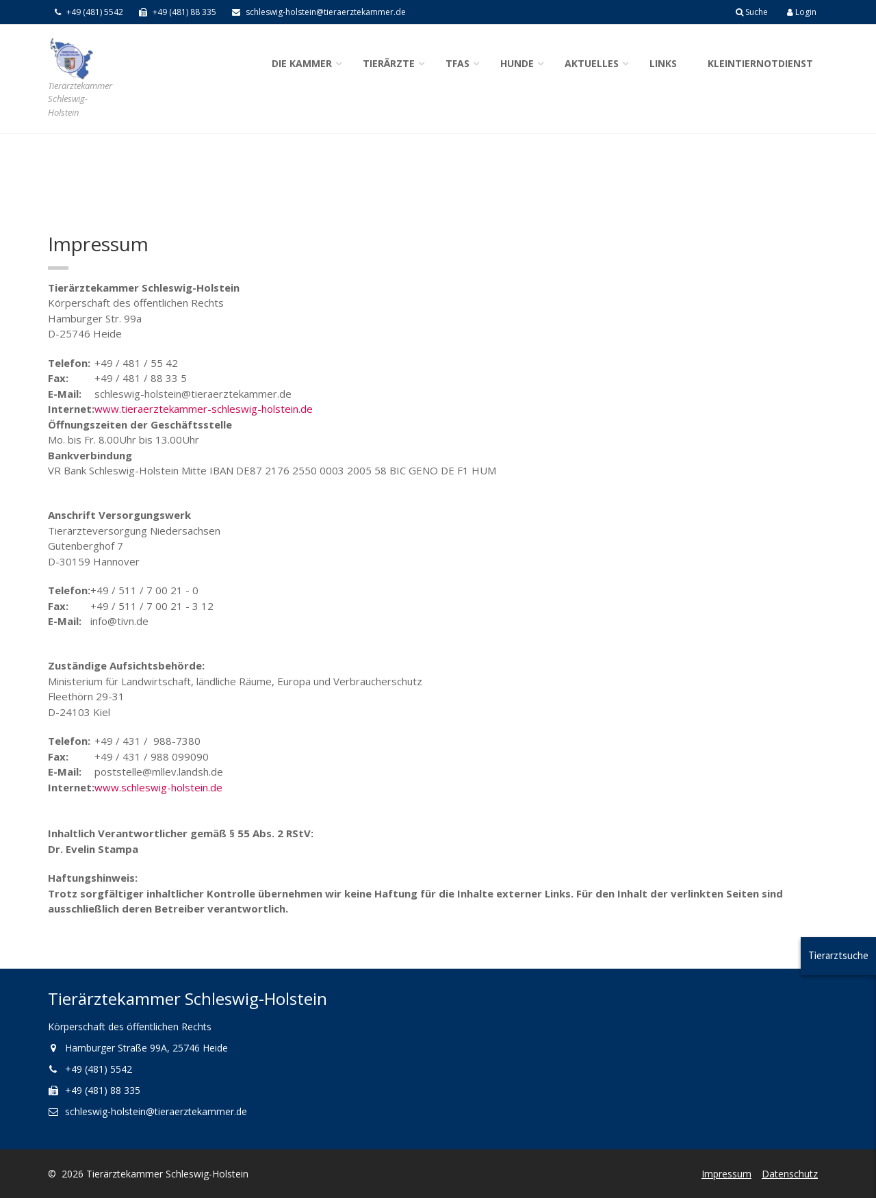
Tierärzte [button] (389, 63)
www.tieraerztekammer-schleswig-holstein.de (203, 409)
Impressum (726, 1173)
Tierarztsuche (838, 955)
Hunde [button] (517, 63)
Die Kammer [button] (302, 63)
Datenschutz (790, 1173)
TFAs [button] (457, 63)
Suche (752, 12)
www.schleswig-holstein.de (158, 787)
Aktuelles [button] (592, 63)
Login (801, 12)
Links (663, 63)
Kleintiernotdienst (760, 63)
